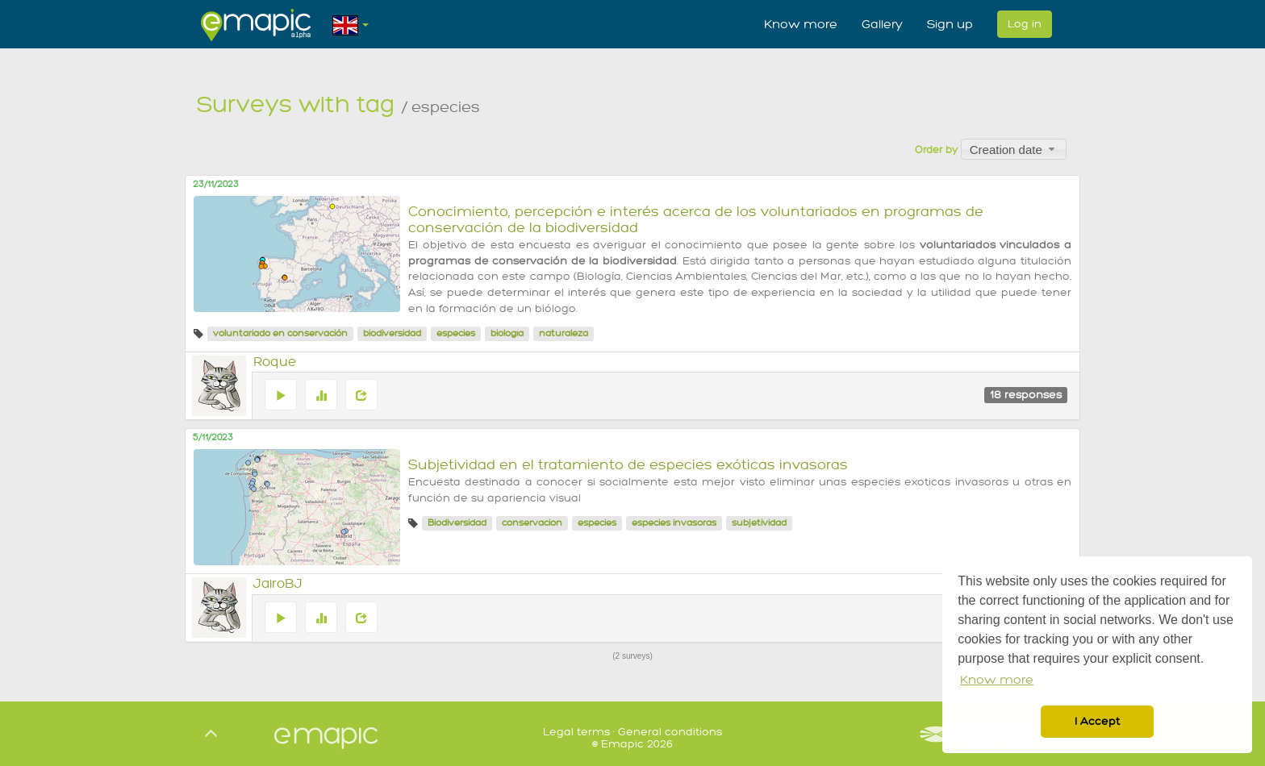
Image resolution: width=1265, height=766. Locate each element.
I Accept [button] (1097, 721)
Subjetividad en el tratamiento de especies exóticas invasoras (628, 465)
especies (455, 333)
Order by (936, 150)
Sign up (950, 24)
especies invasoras (674, 523)
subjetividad (759, 523)
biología (507, 333)
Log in (1025, 24)
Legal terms (576, 732)
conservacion (532, 523)
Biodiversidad (457, 523)
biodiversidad (392, 333)
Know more (800, 24)
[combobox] (1014, 149)
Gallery (882, 24)
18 (1026, 395)
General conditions (670, 732)
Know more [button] (996, 680)
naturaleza (563, 333)
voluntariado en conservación (280, 333)
